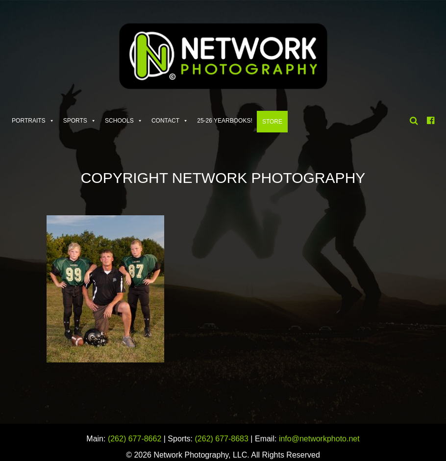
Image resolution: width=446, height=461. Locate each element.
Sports (75, 120)
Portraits (28, 120)
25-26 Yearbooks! (224, 120)
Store (272, 121)
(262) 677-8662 (134, 439)
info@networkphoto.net (319, 439)
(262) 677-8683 (221, 439)
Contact (165, 120)
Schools (119, 120)
